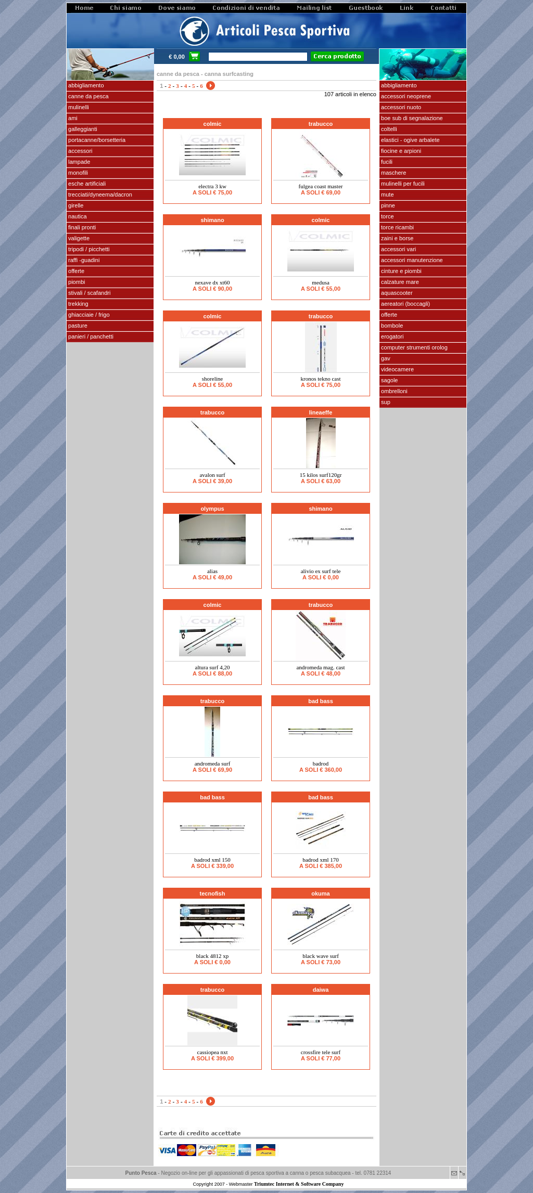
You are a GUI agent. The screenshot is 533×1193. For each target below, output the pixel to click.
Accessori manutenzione (411, 260)
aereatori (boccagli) (404, 304)
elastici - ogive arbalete (409, 140)
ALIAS (212, 571)
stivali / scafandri (88, 293)
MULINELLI (78, 107)
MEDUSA (320, 282)
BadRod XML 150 (212, 860)
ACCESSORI (80, 151)
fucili (385, 162)
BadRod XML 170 (320, 860)
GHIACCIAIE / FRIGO (88, 315)
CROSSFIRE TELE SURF (320, 1052)
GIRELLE (75, 205)
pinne (387, 205)
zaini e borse (396, 238)
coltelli (388, 129)
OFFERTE (75, 271)
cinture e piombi (400, 271)
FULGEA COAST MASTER (321, 186)
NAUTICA (77, 216)
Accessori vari (397, 249)
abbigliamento (398, 85)
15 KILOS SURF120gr (321, 475)
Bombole (391, 325)
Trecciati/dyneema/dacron (99, 194)
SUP (384, 402)
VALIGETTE (78, 238)
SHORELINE (212, 378)
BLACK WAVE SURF (320, 956)
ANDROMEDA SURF (213, 763)
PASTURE (77, 325)
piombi (76, 282)
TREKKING (77, 304)
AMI (72, 118)
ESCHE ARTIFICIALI (86, 183)
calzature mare (399, 282)
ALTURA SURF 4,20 (212, 667)
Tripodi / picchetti (88, 249)
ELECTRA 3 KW (212, 186)
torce (386, 216)
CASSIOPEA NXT (212, 1052)
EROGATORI (391, 336)
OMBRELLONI (393, 391)
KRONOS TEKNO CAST (321, 378)
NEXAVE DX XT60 (212, 282)
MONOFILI (77, 173)
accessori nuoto (400, 107)
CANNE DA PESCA (88, 96)
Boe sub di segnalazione (411, 118)
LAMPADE (78, 162)
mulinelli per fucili (402, 183)
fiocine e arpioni (400, 151)
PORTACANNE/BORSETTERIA (96, 140)
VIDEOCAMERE (396, 369)
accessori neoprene (405, 96)
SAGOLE (388, 380)
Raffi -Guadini (83, 260)
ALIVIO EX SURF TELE (321, 571)
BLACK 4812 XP (212, 956)
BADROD (321, 763)
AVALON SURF (212, 475)
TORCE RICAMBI (396, 227)
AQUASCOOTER (396, 293)
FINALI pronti (81, 227)
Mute (386, 194)
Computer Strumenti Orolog (413, 347)
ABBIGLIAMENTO (85, 85)
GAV (384, 358)
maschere (392, 173)
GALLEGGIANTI (82, 129)
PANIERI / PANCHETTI (90, 336)
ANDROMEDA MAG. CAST (320, 667)
